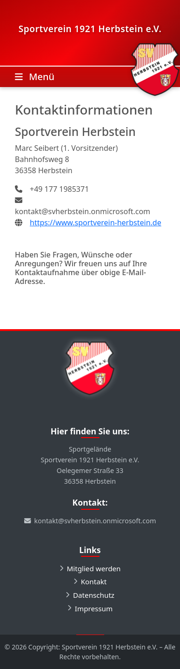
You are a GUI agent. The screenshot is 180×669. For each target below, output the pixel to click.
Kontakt (94, 581)
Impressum (94, 608)
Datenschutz (93, 595)
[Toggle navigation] (34, 77)
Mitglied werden (94, 568)
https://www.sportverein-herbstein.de (95, 222)
